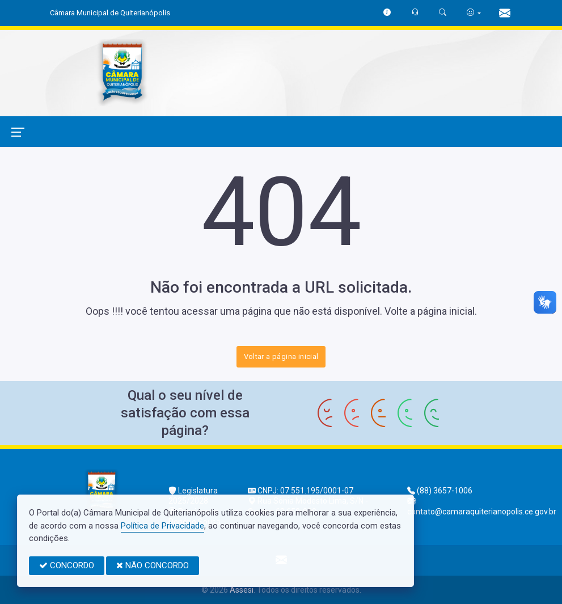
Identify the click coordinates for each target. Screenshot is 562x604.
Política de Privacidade (162, 526)
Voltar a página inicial (281, 356)
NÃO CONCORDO (152, 565)
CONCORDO (66, 565)
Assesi (241, 589)
